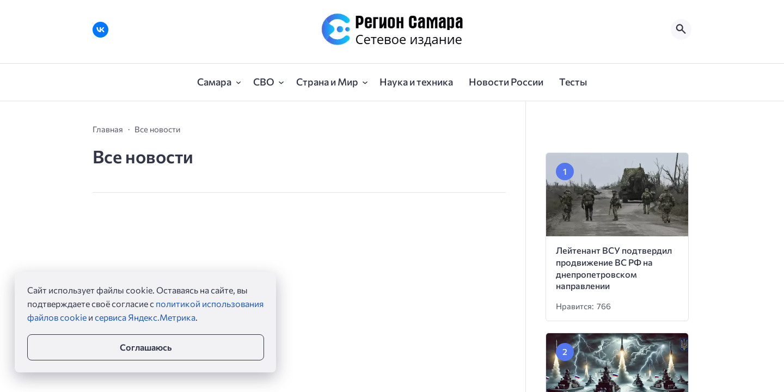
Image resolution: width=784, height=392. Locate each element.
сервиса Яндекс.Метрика (145, 317)
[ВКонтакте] (100, 30)
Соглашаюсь (145, 347)
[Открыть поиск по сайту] (681, 29)
